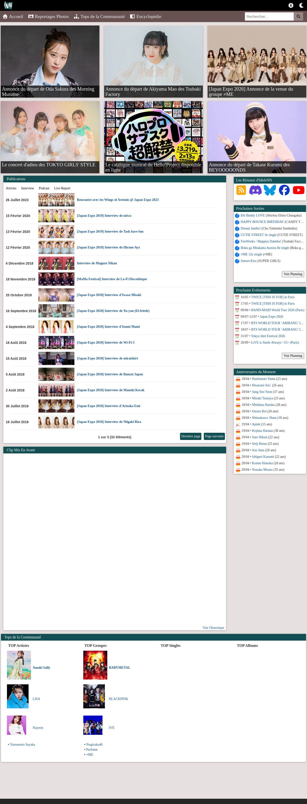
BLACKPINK (118, 699)
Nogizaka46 (94, 744)
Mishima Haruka (263, 405)
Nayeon (38, 728)
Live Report (62, 188)
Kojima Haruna (262, 431)
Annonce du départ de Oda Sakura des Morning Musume (48, 88)
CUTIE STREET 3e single (259, 235)
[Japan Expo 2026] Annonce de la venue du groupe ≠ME (251, 88)
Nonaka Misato (262, 469)
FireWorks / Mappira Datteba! (261, 241)
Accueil (12, 16)
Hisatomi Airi (261, 385)
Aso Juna (258, 450)
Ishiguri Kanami (263, 456)
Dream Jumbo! (251, 228)
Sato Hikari (259, 437)
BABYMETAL (119, 667)
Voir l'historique (213, 628)
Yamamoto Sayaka (22, 744)
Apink (256, 424)
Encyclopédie (145, 16)
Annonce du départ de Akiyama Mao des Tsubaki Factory (153, 88)
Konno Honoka (262, 463)
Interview (27, 188)
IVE (111, 728)
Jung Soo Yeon (262, 392)
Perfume (91, 749)
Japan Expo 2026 (271, 316)
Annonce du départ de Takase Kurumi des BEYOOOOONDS (249, 164)
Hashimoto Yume (263, 379)
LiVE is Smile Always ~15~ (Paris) (275, 342)
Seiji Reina (259, 443)
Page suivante (214, 436)
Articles (11, 188)
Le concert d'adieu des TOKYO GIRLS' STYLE (48, 164)
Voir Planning (293, 274)
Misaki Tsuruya (262, 398)
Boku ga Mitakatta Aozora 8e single (265, 248)
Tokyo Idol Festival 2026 (268, 336)
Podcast (44, 188)
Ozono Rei (259, 411)
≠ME (89, 754)
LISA (36, 699)
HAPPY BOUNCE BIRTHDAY (262, 222)
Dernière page (190, 436)
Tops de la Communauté (99, 16)
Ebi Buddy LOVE (253, 215)
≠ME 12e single (251, 254)
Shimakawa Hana (264, 418)
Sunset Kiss (249, 261)
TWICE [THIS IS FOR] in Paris (273, 297)
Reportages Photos (48, 16)
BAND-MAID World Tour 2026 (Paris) (277, 310)
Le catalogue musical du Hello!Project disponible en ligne (153, 164)
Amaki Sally (41, 667)
